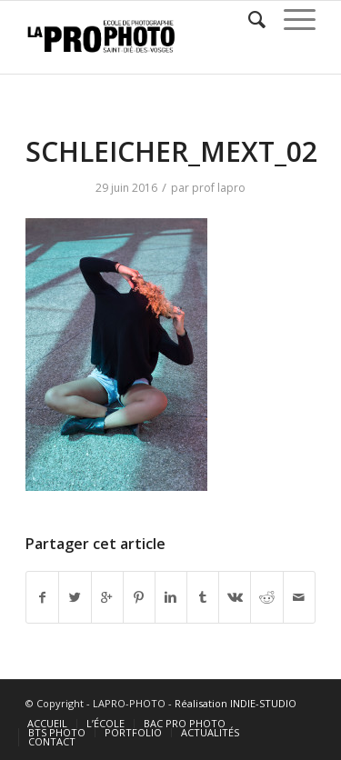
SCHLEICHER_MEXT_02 (171, 151)
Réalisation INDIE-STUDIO (235, 703)
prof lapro (219, 187)
